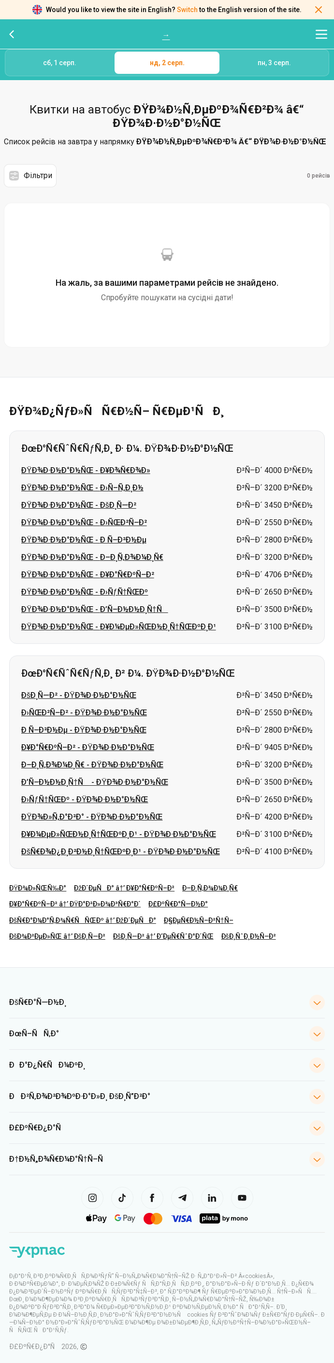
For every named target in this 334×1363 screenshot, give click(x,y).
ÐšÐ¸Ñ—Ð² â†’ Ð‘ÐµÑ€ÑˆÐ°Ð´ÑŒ (163, 936)
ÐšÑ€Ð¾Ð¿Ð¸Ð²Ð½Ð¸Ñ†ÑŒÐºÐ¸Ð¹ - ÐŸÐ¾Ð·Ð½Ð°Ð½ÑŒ (120, 851)
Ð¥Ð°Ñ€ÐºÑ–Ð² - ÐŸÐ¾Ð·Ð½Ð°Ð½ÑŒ (87, 747)
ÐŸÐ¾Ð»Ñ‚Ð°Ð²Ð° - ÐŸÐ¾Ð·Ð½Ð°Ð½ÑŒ (91, 816)
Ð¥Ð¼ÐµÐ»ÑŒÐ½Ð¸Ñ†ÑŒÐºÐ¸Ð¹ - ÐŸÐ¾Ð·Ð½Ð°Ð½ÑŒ (118, 834)
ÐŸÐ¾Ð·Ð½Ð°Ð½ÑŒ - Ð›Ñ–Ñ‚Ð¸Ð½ (82, 487)
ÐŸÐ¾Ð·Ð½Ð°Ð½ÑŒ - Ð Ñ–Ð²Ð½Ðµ (83, 539)
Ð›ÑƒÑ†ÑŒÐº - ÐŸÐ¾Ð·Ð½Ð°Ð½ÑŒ (84, 799)
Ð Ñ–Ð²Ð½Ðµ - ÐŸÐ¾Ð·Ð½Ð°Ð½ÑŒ (83, 730)
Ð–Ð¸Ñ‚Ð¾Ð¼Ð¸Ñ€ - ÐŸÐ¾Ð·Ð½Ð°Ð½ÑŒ (92, 764)
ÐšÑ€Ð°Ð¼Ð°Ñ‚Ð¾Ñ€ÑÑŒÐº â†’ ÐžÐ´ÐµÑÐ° (82, 920)
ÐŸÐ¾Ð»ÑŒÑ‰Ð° (37, 888)
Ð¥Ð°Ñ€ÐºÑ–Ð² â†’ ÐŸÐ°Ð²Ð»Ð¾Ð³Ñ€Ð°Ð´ (75, 904)
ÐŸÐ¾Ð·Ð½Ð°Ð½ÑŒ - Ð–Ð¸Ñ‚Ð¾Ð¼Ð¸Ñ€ (92, 557)
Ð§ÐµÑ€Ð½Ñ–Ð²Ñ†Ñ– (198, 920)
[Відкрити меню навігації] (321, 34)
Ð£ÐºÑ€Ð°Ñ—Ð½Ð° (178, 904)
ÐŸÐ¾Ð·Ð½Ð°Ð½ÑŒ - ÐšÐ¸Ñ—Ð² (78, 505)
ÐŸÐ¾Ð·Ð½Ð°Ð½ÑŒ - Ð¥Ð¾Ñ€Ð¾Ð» (85, 470)
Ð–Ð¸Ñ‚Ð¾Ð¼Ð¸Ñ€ (210, 888)
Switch (187, 10)
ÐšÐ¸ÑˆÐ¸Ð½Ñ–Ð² (248, 936)
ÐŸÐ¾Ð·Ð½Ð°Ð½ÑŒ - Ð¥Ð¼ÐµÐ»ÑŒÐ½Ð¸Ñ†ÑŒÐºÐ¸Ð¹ (118, 626)
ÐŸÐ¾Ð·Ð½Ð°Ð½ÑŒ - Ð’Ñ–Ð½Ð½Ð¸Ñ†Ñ (94, 609)
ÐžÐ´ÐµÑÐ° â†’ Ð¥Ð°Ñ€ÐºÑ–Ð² (124, 888)
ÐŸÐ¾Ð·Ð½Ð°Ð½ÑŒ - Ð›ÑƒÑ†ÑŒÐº (84, 592)
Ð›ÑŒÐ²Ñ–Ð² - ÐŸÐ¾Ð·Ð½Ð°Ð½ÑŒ (84, 712)
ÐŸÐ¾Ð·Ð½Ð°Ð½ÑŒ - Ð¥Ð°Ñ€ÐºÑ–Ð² (87, 574)
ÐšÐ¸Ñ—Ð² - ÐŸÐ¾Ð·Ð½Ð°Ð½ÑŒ (78, 695)
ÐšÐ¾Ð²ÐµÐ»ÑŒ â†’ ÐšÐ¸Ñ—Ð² (57, 936)
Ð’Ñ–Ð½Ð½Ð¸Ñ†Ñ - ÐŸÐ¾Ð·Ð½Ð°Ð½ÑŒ (94, 782)
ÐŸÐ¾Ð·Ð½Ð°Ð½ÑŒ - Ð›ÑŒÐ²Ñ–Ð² (84, 522)
